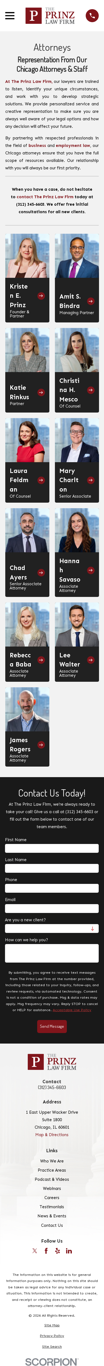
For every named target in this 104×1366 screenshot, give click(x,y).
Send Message (52, 1026)
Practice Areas (52, 1170)
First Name (16, 840)
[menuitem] (52, 1325)
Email (10, 899)
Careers (51, 1197)
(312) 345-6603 (52, 1087)
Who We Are (52, 1161)
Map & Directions (52, 1134)
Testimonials (52, 1206)
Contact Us (52, 1225)
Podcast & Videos (52, 1179)
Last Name (16, 860)
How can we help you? (26, 939)
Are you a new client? (25, 919)
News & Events (51, 1216)
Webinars (52, 1188)
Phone (11, 879)
